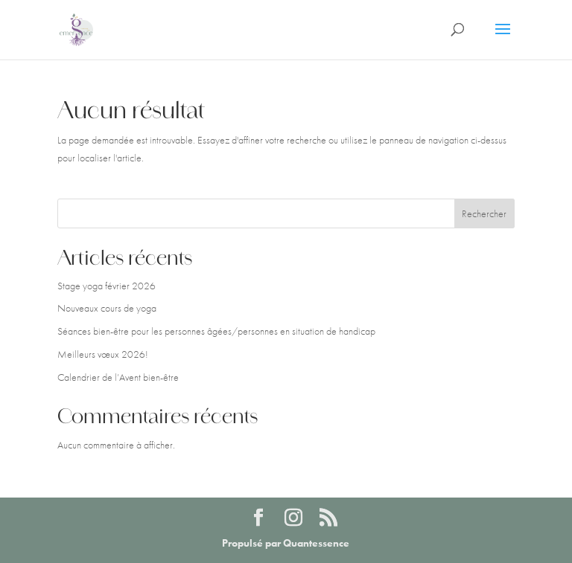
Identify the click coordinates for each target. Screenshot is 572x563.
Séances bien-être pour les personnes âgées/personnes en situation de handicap (216, 331)
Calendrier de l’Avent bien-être (118, 377)
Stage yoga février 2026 (106, 285)
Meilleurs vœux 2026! (102, 354)
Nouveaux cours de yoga (106, 308)
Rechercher (484, 213)
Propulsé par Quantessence (285, 543)
